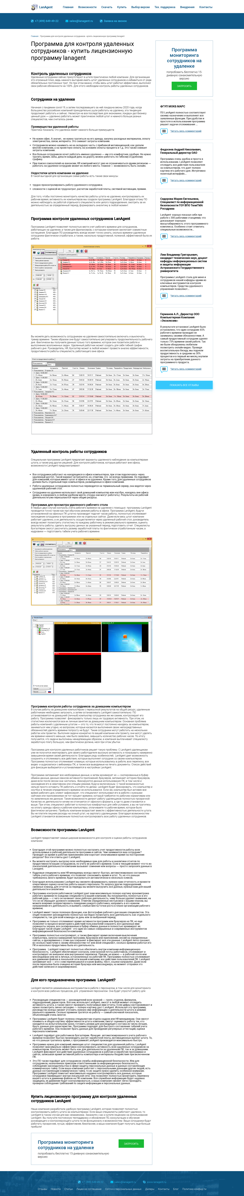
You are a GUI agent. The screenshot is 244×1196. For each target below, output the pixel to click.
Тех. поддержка (165, 7)
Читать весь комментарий (185, 131)
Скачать (106, 7)
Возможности (87, 7)
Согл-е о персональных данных (123, 1189)
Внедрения (187, 7)
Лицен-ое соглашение (88, 1189)
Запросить (131, 1143)
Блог (176, 1189)
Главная (68, 7)
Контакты (205, 7)
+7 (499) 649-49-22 (47, 21)
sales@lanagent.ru (81, 21)
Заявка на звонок (115, 21)
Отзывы (42, 1189)
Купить (122, 7)
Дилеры (149, 1189)
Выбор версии (140, 7)
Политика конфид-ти (194, 1189)
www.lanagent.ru (156, 1182)
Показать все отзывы (184, 385)
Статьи (68, 1189)
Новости (56, 1189)
